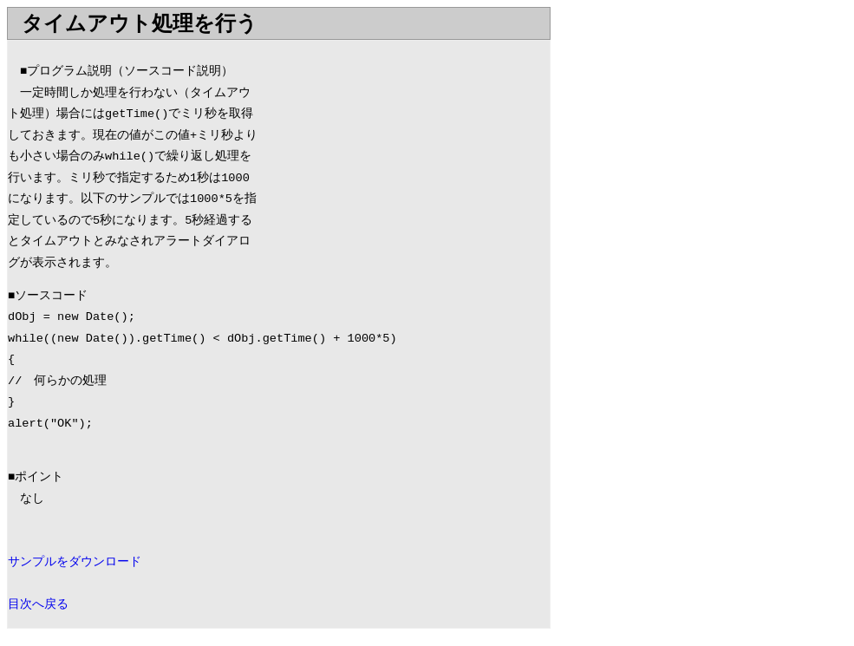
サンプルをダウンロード (74, 562)
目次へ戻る (38, 604)
